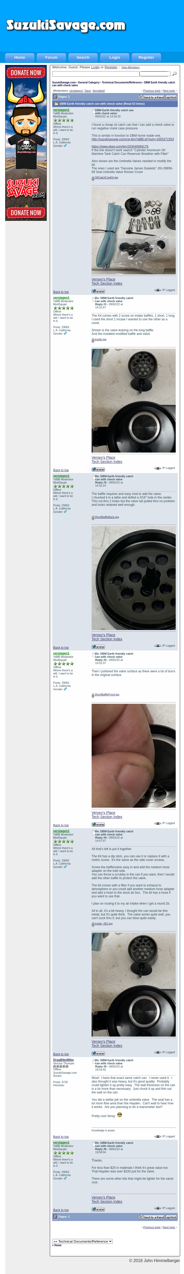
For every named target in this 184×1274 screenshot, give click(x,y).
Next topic (169, 90)
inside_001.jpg (102, 923)
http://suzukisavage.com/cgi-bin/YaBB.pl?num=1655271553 (133, 139)
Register (146, 57)
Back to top (61, 292)
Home (19, 57)
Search (83, 57)
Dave (87, 90)
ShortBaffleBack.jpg (105, 517)
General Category (88, 82)
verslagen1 (76, 90)
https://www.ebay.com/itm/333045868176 (120, 146)
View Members (130, 67)
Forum (51, 57)
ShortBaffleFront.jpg (105, 694)
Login (115, 57)
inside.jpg (99, 339)
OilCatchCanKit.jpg (105, 177)
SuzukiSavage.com (64, 82)
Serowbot (98, 90)
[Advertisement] (156, 26)
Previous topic (152, 90)
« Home (57, 1245)
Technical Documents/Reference (122, 82)
